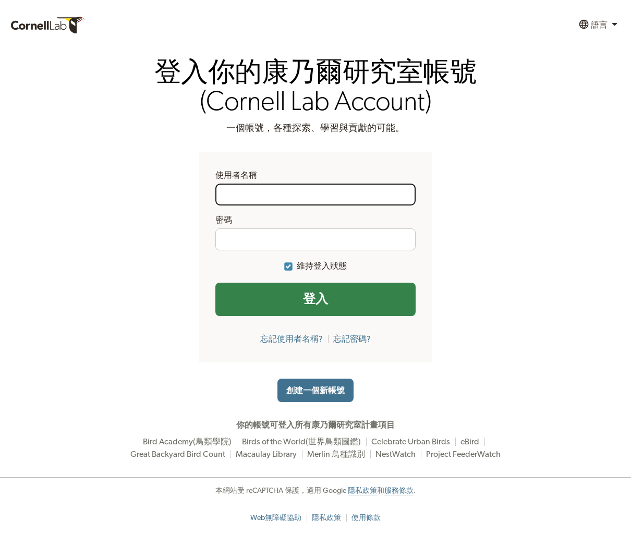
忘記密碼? (352, 339)
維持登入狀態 (322, 266)
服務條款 (399, 490)
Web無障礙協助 (275, 518)
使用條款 (366, 518)
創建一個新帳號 (315, 390)
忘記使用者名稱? (291, 339)
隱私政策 (362, 490)
